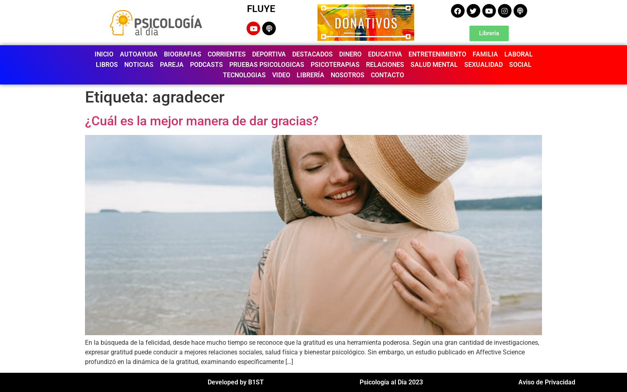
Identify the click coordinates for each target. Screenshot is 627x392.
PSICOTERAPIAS (335, 64)
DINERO (350, 54)
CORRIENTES (227, 54)
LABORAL (518, 54)
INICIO (104, 54)
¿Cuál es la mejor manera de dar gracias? (202, 121)
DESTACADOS (312, 54)
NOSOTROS (347, 75)
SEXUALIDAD (483, 64)
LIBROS (107, 64)
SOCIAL (520, 64)
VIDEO (281, 75)
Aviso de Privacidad (546, 382)
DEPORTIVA (269, 54)
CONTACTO (387, 75)
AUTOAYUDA (139, 54)
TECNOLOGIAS (244, 75)
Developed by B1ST (236, 382)
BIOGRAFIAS (182, 54)
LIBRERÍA (310, 75)
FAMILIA (485, 54)
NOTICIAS (139, 64)
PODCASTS (206, 64)
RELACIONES (385, 64)
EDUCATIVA (385, 54)
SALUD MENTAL (434, 64)
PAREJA (172, 64)
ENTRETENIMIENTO (437, 54)
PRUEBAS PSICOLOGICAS (266, 64)
